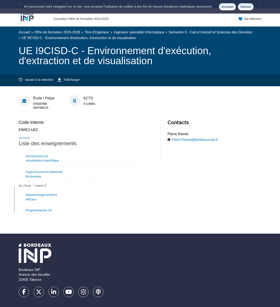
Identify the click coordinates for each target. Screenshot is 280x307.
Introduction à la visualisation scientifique (42, 158)
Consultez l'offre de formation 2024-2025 (80, 19)
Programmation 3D (39, 210)
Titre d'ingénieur (96, 32)
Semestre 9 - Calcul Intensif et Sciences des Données (210, 32)
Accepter (227, 7)
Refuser (245, 7)
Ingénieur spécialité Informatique (139, 32)
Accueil (24, 32)
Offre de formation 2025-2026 (57, 32)
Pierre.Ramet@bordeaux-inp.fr (195, 139)
